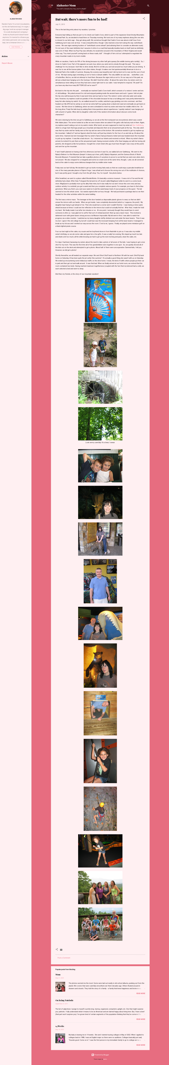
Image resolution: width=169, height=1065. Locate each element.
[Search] (148, 6)
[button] (144, 19)
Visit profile (16, 47)
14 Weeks (59, 1026)
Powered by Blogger (100, 1055)
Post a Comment (64, 958)
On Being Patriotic (64, 1000)
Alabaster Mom (66, 5)
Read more (140, 993)
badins (105, 1059)
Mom (57, 974)
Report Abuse (7, 63)
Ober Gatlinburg (137, 125)
